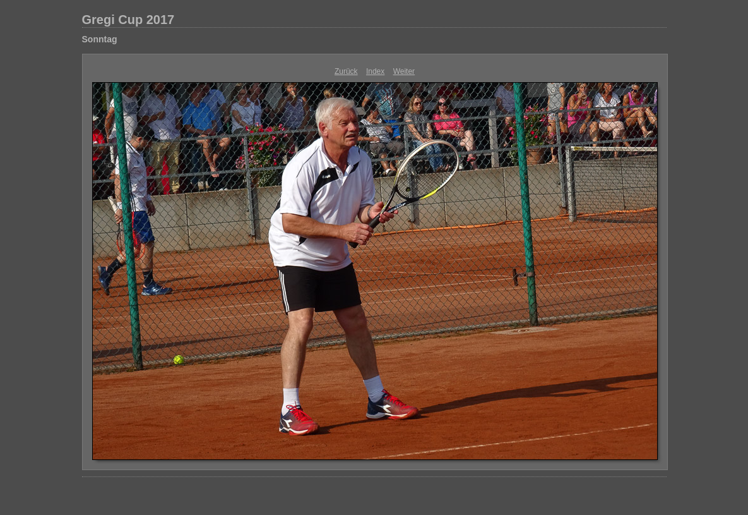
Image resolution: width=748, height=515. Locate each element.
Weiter (404, 71)
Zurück (346, 71)
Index (375, 71)
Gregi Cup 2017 (128, 20)
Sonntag (99, 39)
